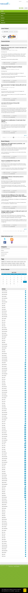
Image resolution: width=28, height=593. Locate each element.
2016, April (3, 351)
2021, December (4, 314)
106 (25, 434)
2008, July (3, 510)
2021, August (4, 318)
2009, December (4, 478)
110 (25, 458)
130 (25, 438)
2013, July (3, 399)
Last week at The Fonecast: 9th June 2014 (10, 103)
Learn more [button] (17, 590)
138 (25, 462)
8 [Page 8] (18, 137)
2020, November (4, 331)
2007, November (4, 524)
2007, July (3, 532)
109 (25, 436)
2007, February (4, 541)
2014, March (4, 384)
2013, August (4, 397)
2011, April (3, 449)
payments (21, 261)
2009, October (4, 482)
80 (25, 423)
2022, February (4, 311)
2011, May (3, 447)
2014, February (4, 386)
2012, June (3, 423)
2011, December (4, 434)
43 (25, 377)
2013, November (4, 392)
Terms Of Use (11, 566)
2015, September (4, 360)
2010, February (4, 475)
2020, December (4, 329)
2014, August (4, 375)
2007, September (4, 528)
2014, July (3, 377)
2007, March (4, 539)
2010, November (4, 458)
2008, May (3, 513)
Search (27, 1)
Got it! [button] (25, 590)
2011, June (3, 445)
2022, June (3, 303)
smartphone (10, 263)
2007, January (4, 543)
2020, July (3, 338)
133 (25, 425)
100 (25, 427)
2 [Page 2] (8, 137)
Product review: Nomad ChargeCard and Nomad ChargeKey (11, 67)
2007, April (3, 537)
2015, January (4, 366)
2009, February (4, 497)
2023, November (4, 294)
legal (23, 263)
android (18, 261)
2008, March (4, 517)
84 (25, 388)
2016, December (4, 344)
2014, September (4, 373)
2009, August (4, 486)
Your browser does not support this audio (9, 31)
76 (25, 412)
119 (25, 440)
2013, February (4, 408)
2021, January (4, 327)
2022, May (3, 305)
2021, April (3, 325)
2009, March (4, 495)
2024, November (4, 290)
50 (25, 379)
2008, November (4, 502)
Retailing (2, 250)
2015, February (4, 364)
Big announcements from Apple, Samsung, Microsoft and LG (13, 85)
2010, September (4, 462)
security (21, 263)
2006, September (4, 550)
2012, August (4, 419)
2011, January (4, 454)
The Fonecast (8, 62)
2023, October (4, 296)
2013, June (3, 401)
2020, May (3, 342)
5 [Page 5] (13, 137)
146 (25, 480)
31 (25, 375)
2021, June (3, 322)
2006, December (4, 545)
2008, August (4, 508)
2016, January (4, 355)
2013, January (4, 410)
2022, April (3, 307)
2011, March (4, 451)
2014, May (3, 381)
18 (25, 364)
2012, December (4, 412)
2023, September (4, 298)
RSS (26, 135)
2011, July (3, 443)
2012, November (4, 414)
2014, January (4, 388)
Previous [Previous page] (4, 137)
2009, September (4, 484)
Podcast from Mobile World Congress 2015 (10, 160)
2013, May (3, 403)
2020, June (3, 340)
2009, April (3, 493)
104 (25, 473)
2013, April (3, 405)
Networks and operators (4, 252)
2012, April (3, 427)
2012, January (4, 432)
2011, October (4, 438)
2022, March (4, 309)
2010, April (3, 471)
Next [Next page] (24, 137)
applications (9, 261)
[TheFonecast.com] (5, 3)
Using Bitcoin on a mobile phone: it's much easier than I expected (13, 120)
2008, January (4, 521)
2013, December (4, 390)
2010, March (4, 473)
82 (25, 449)
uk (5, 261)
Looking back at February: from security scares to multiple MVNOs (12, 177)
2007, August (4, 530)
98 (25, 416)
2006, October (4, 548)
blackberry (13, 263)
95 (25, 410)
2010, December (4, 456)
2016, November (4, 346)
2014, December (4, 368)
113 (25, 460)
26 (25, 366)
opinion (3, 261)
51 (25, 381)
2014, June (3, 379)
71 (25, 401)
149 (25, 482)
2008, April (3, 515)
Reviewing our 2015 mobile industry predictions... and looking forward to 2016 (13, 144)
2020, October (4, 333)
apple (12, 261)
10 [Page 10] (21, 137)
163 (25, 495)
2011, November (4, 436)
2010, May (3, 469)
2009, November (4, 480)
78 (25, 386)
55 (25, 390)
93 (25, 486)
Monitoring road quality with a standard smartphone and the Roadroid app (14, 48)
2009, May (3, 491)
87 (25, 414)
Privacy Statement (16, 566)
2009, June (3, 489)
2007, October (4, 526)
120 (25, 445)
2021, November (4, 316)
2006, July (3, 554)
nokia (25, 261)
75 (25, 399)
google (2, 263)
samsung (5, 263)
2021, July (3, 320)
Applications (3, 255)
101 (25, 451)
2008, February (4, 519)
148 (25, 484)
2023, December (4, 292)
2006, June (3, 556)
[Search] (22, 1)
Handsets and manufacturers (5, 248)
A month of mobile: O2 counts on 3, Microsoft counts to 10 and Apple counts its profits (14, 211)
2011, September (4, 440)
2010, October (4, 460)
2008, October (4, 504)
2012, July (3, 421)
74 (25, 405)
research (15, 261)
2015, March (4, 362)
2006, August (4, 552)
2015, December (4, 357)
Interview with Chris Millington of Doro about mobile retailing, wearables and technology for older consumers (13, 195)
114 (25, 469)
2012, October (4, 416)
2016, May (3, 349)
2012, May (3, 425)
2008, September (4, 506)
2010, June (3, 467)
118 (25, 456)
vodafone (17, 263)
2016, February (4, 353)
